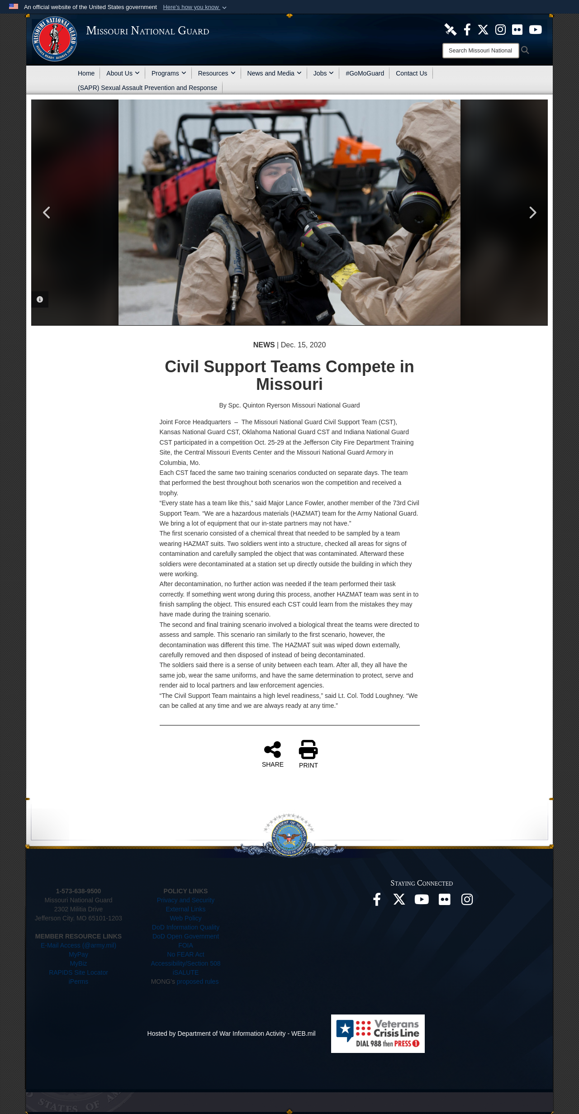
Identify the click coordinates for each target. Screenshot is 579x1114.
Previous (47, 213)
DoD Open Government (185, 936)
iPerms (79, 981)
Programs (169, 73)
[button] (195, 7)
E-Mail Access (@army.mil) (78, 945)
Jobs (323, 73)
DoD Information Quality (185, 927)
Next (532, 213)
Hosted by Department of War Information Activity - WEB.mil (231, 1033)
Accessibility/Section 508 (185, 963)
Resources (217, 73)
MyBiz (78, 963)
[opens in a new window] (450, 29)
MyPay (78, 954)
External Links (186, 909)
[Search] (480, 50)
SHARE (273, 754)
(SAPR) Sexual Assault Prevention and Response (147, 87)
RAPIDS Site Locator (78, 972)
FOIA (185, 945)
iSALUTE (186, 972)
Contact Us (411, 73)
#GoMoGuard (365, 73)
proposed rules (198, 981)
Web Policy (186, 918)
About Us (123, 73)
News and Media (274, 73)
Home (86, 73)
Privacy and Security (186, 900)
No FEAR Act (185, 954)
